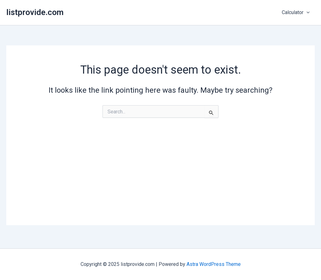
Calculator (296, 12)
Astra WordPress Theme (214, 264)
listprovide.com (35, 12)
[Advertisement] (160, 181)
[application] (306, 12)
